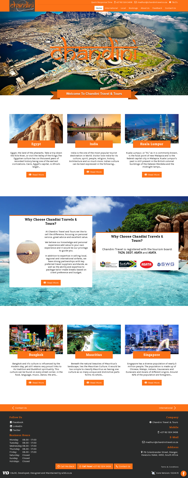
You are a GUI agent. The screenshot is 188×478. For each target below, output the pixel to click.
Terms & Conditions (170, 467)
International (111, 8)
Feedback (157, 8)
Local (123, 8)
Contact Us (170, 8)
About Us (145, 8)
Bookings (133, 8)
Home (99, 8)
